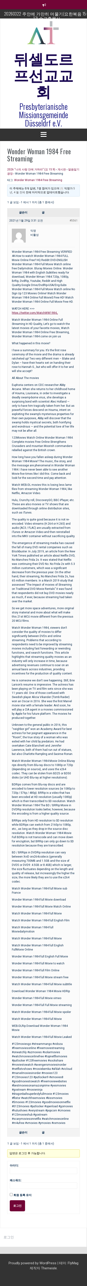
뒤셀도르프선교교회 (44, 74)
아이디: (14, 1165)
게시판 (62, 169)
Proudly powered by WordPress (33, 1263)
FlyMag (73, 1263)
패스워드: (16, 1180)
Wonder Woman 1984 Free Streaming (38, 180)
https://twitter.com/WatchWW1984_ (35, 312)
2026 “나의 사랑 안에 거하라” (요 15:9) (31, 169)
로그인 (17, 1205)
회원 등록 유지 (22, 1195)
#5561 (74, 220)
